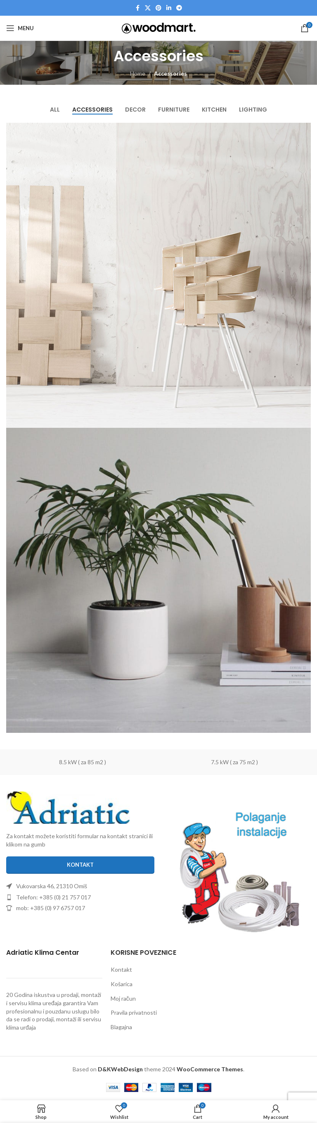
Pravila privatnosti (134, 1012)
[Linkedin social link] (169, 8)
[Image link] (68, 807)
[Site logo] (159, 27)
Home (137, 73)
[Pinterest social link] (158, 8)
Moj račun (123, 998)
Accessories (170, 73)
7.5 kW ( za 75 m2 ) (234, 761)
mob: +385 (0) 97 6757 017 (50, 907)
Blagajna (121, 1026)
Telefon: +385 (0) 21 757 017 (53, 897)
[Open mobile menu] (20, 28)
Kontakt (121, 969)
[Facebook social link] (137, 8)
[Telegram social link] (179, 8)
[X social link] (147, 8)
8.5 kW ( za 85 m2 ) (82, 761)
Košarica (121, 983)
